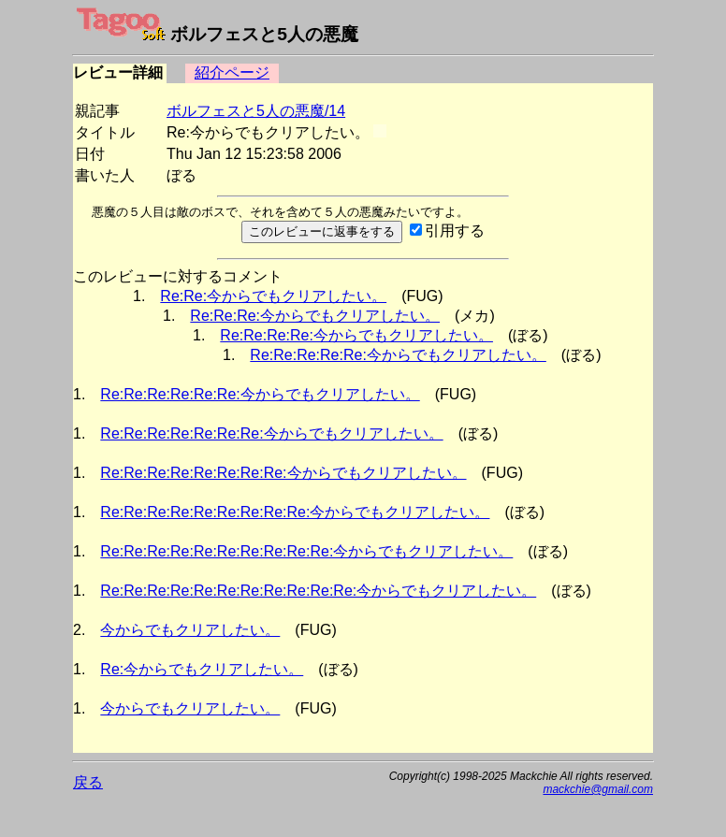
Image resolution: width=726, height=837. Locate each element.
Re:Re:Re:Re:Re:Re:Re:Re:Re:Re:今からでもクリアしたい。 (306, 551)
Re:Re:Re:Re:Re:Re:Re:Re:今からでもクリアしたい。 (283, 473)
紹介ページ (232, 72)
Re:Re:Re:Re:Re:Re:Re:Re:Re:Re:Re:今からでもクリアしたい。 (318, 591)
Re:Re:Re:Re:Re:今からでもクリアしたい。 (398, 355)
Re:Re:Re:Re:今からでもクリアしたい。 (356, 335)
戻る (88, 782)
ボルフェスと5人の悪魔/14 (256, 111)
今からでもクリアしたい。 (190, 630)
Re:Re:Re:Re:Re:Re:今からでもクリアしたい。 (259, 394)
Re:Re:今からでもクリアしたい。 (273, 296)
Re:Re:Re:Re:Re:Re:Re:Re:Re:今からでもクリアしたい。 (294, 512)
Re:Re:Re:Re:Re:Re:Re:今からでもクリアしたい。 (271, 433)
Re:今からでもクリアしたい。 (201, 669)
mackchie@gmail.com (598, 789)
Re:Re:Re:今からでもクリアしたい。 (315, 316)
